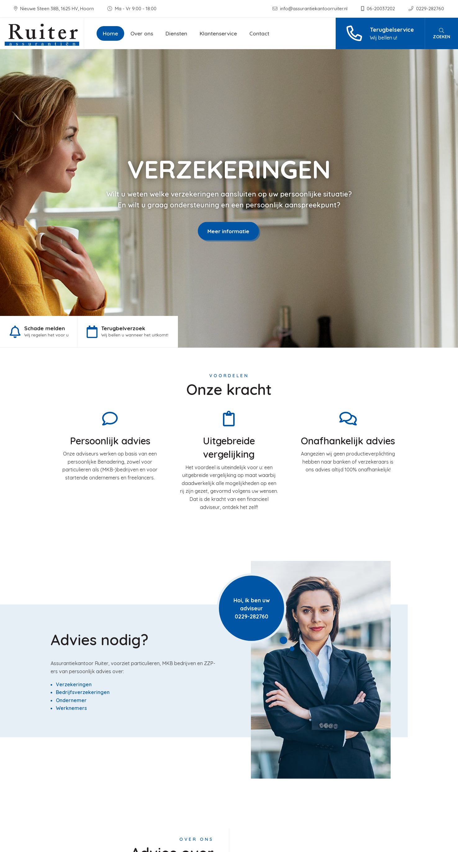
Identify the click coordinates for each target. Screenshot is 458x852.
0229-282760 (426, 9)
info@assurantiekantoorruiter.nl (311, 9)
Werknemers (71, 708)
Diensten (176, 33)
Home (110, 33)
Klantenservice (218, 33)
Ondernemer (71, 700)
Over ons (141, 33)
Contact (259, 33)
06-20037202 (378, 9)
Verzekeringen (74, 684)
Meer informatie (228, 231)
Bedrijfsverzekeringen (83, 692)
